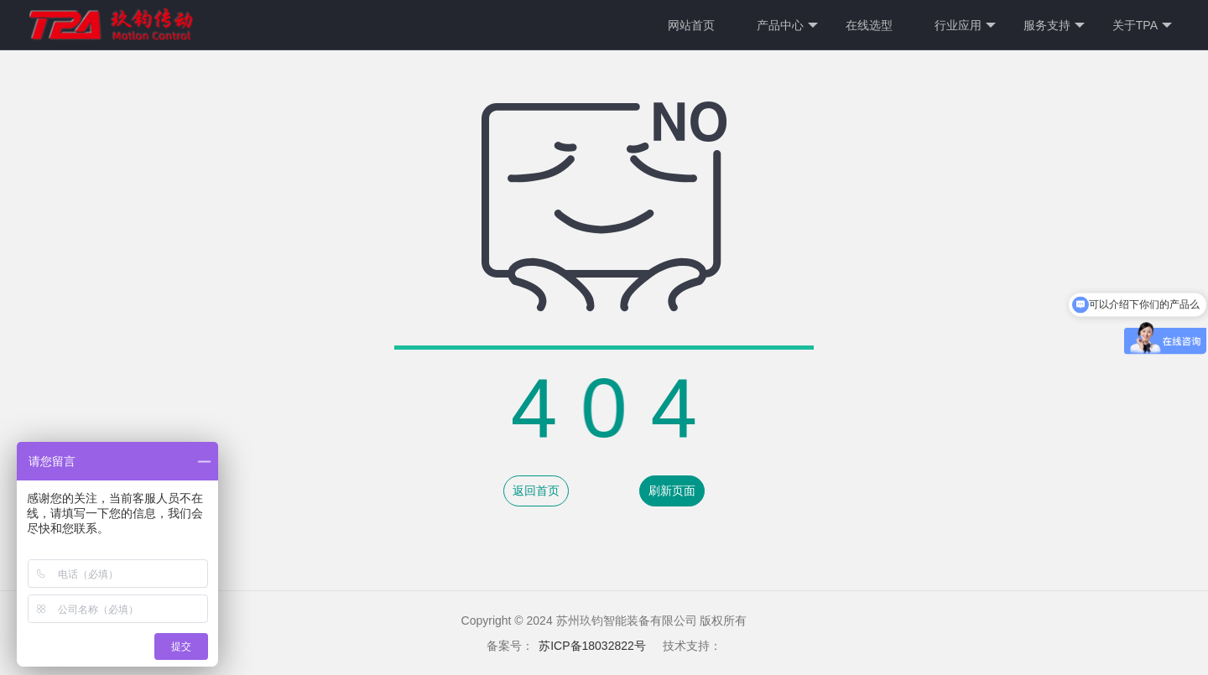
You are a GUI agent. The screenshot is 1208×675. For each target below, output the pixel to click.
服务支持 (1054, 25)
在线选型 (869, 25)
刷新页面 (671, 490)
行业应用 (965, 25)
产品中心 (787, 25)
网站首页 (691, 25)
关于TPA (1142, 25)
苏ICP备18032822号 (592, 645)
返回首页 (536, 490)
